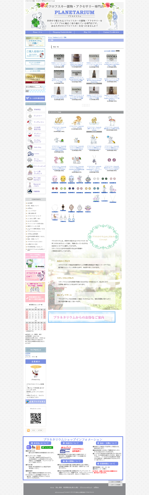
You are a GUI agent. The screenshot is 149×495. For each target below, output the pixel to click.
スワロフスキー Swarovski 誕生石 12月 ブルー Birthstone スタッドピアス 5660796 (96, 189)
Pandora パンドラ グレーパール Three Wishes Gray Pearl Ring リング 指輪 (94, 93)
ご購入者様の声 (32, 213)
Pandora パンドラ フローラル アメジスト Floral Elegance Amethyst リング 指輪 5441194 (111, 94)
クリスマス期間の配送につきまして (36, 229)
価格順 (113, 51)
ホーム (37, 32)
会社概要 (30, 203)
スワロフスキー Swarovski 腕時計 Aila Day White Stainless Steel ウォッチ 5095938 (79, 208)
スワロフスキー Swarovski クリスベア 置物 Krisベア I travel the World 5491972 (111, 142)
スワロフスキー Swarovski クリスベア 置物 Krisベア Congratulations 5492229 (94, 142)
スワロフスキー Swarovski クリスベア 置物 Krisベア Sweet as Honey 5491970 (76, 142)
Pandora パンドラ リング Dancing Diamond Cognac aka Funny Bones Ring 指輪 (76, 75)
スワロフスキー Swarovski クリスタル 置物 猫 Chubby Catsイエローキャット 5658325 (63, 179)
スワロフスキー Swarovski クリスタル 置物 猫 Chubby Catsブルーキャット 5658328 (71, 179)
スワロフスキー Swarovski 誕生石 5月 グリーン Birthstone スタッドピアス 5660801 (104, 179)
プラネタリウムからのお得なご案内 (36, 250)
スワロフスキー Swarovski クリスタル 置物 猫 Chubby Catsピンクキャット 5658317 (54, 179)
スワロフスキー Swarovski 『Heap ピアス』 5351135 (71, 218)
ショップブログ (86, 32)
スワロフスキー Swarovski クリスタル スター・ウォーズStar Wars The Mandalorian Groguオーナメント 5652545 (88, 179)
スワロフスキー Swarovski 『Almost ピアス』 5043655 (63, 218)
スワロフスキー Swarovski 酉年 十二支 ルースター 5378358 (94, 123)
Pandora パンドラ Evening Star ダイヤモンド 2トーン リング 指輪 (59, 76)
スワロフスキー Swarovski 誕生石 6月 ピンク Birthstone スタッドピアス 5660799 (112, 179)
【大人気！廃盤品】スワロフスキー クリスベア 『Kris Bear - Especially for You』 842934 (104, 189)
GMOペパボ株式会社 (80, 492)
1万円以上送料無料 (33, 234)
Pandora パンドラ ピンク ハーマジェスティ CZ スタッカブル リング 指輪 (59, 60)
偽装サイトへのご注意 (34, 226)
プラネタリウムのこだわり (35, 241)
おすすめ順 (107, 51)
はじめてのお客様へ (33, 221)
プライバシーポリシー (86, 487)
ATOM (40, 430)
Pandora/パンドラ (58, 37)
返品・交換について (33, 239)
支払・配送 (59, 487)
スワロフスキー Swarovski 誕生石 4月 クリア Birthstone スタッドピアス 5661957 (96, 179)
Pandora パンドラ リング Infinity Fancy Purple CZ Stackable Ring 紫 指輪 (76, 60)
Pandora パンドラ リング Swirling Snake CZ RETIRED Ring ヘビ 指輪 (111, 60)
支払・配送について (62, 32)
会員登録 (27, 353)
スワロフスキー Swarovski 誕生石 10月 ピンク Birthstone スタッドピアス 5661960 (79, 189)
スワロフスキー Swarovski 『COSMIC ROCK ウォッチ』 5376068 (63, 207)
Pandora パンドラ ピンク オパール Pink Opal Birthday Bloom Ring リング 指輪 (76, 93)
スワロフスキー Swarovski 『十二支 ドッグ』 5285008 (54, 217)
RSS (33, 430)
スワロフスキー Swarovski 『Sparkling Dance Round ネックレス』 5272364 (112, 199)
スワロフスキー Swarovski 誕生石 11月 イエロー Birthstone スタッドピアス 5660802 (88, 189)
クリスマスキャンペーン (34, 231)
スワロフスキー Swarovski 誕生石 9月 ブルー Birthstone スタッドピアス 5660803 (71, 189)
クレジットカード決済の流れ (36, 223)
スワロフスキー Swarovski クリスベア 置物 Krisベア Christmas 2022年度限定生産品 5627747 (76, 163)
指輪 (65, 37)
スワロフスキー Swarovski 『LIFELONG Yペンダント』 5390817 (104, 198)
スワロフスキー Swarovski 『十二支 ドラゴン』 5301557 (59, 123)
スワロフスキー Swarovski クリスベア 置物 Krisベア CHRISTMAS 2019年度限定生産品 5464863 (59, 143)
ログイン (27, 355)
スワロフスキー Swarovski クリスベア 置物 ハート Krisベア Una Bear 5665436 (79, 179)
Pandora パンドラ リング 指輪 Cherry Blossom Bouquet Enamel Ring (94, 76)
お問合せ (111, 32)
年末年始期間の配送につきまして (36, 237)
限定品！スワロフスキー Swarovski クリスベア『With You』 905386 (112, 189)
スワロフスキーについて (34, 216)
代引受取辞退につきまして (35, 247)
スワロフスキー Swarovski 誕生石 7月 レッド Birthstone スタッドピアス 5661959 (54, 189)
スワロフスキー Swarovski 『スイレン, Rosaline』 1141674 (88, 208)
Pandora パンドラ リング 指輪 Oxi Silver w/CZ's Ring (111, 75)
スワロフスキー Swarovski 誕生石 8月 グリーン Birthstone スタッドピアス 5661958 (63, 189)
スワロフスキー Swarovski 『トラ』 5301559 (76, 122)
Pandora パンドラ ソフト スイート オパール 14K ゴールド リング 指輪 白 (94, 60)
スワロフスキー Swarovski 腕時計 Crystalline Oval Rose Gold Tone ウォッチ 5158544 (71, 208)
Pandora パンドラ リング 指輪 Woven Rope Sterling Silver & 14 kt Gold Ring (59, 93)
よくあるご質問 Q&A (34, 218)
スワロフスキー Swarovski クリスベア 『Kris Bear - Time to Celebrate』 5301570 (96, 198)
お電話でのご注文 (32, 244)
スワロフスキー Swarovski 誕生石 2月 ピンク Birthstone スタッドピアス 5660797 (112, 162)
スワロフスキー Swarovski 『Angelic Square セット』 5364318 (54, 208)
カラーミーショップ (59, 492)
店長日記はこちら (35, 401)
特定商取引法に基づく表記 (70, 487)
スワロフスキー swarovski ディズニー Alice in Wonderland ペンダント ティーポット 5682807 (94, 163)
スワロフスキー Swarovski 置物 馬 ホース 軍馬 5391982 (112, 122)
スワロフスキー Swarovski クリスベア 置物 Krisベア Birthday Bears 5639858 (59, 162)
